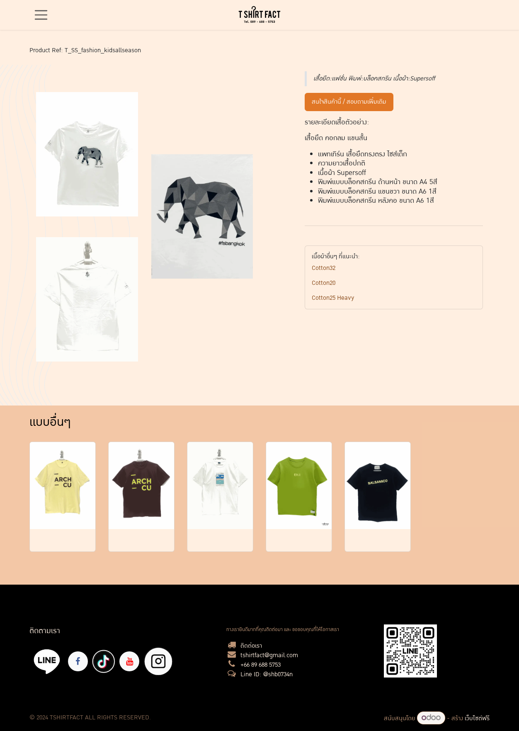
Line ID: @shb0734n (266, 674)
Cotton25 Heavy (333, 298)
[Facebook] (78, 661)
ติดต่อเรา (251, 646)
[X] (158, 661)
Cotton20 (323, 283)
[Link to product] (62, 486)
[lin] (47, 661)
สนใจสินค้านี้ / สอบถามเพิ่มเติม (349, 102)
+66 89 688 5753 (260, 665)
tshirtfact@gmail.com (269, 655)
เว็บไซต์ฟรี (477, 718)
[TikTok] (103, 661)
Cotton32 (323, 268)
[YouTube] (129, 661)
